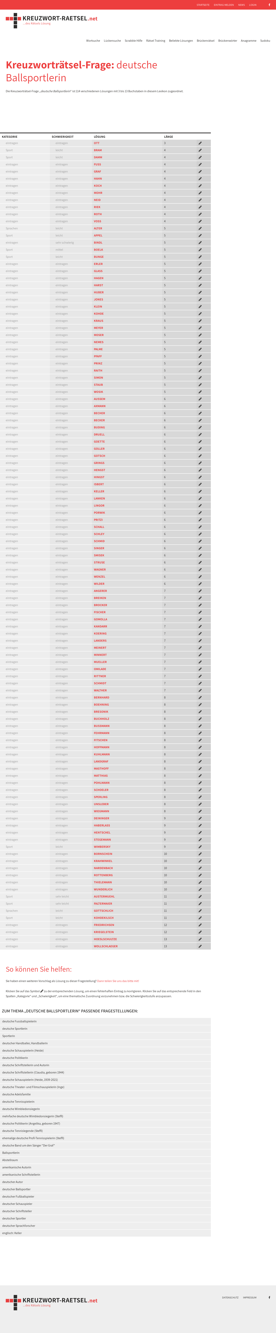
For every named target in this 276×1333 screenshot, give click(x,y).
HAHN (98, 179)
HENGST (99, 470)
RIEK (97, 207)
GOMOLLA (100, 619)
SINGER (99, 548)
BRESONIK (101, 712)
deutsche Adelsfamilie (16, 1094)
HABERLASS (102, 825)
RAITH (98, 370)
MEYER (98, 328)
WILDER (99, 584)
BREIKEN (100, 598)
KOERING (100, 633)
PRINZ (98, 363)
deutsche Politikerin (15, 1058)
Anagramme (248, 41)
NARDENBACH (103, 868)
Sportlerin (8, 1036)
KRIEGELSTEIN (104, 932)
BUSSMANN (102, 726)
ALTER (98, 228)
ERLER (98, 264)
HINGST (99, 477)
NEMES (99, 342)
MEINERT (100, 648)
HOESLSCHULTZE (105, 939)
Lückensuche (112, 41)
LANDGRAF (101, 761)
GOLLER (99, 449)
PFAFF (98, 356)
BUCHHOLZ (101, 719)
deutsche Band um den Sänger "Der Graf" (28, 1145)
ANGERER (100, 591)
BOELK (98, 250)
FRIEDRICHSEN (104, 925)
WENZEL (99, 577)
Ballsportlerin (11, 1153)
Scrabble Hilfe (133, 41)
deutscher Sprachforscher (18, 1226)
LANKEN (99, 498)
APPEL (98, 235)
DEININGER (101, 818)
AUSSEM (99, 399)
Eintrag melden (224, 5)
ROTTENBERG (103, 875)
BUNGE (99, 257)
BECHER (99, 413)
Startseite (203, 5)
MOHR (98, 193)
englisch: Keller (12, 1233)
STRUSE (99, 562)
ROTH (98, 214)
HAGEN (99, 278)
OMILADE (100, 669)
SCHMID (99, 541)
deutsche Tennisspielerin (18, 1102)
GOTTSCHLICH (103, 911)
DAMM (98, 157)
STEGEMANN (102, 840)
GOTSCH (99, 456)
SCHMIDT (100, 683)
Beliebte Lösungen (181, 41)
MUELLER (100, 662)
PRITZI (98, 520)
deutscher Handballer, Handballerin (25, 1043)
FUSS (97, 164)
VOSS (97, 221)
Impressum (249, 1297)
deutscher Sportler (14, 1218)
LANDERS (100, 641)
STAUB (98, 385)
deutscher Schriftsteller (17, 1211)
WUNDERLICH (103, 889)
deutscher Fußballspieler (18, 1196)
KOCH (98, 186)
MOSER (99, 335)
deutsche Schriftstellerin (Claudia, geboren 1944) (33, 1072)
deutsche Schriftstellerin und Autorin (25, 1065)
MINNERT (100, 655)
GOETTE (99, 442)
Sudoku (265, 41)
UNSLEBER (101, 804)
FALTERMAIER (103, 904)
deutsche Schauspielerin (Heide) (23, 1050)
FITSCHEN (101, 740)
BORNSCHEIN (103, 854)
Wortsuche (93, 41)
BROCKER (100, 605)
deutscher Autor (12, 1182)
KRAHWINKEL (103, 861)
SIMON (98, 378)
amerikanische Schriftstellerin (21, 1175)
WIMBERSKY (102, 847)
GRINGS (99, 463)
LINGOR (99, 506)
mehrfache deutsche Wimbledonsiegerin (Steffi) (32, 1116)
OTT (96, 143)
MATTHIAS (101, 776)
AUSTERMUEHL (104, 896)
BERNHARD (101, 697)
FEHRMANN (101, 733)
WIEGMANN (101, 811)
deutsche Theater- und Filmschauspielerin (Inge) (33, 1087)
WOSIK (98, 392)
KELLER (99, 491)
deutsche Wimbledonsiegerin (21, 1109)
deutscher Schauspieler (17, 1204)
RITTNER (100, 676)
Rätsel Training (155, 41)
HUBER (99, 292)
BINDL (98, 243)
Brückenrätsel (205, 41)
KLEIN (98, 306)
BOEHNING (101, 705)
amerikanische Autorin (16, 1167)
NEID (97, 200)
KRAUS (98, 321)
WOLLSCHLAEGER (106, 946)
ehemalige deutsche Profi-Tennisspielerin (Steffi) (33, 1138)
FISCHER (100, 612)
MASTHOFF (101, 768)
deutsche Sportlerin (14, 1029)
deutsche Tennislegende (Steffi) (22, 1131)
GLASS (98, 271)
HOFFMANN (101, 747)
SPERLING (101, 797)
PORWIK (99, 513)
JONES (98, 299)
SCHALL (99, 527)
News (241, 5)
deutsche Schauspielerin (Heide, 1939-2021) (30, 1080)
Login (252, 5)
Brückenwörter (227, 41)
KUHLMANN (102, 754)
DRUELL (99, 434)
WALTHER (100, 690)
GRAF (97, 171)
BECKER (99, 420)
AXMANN (100, 406)
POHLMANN (102, 783)
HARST (98, 285)
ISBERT (99, 484)
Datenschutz (230, 1297)
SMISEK (99, 555)
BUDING (99, 427)
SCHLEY (99, 534)
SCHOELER (101, 790)
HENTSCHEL (102, 832)
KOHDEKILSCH (104, 918)
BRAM (98, 150)
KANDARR (100, 626)
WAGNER (100, 569)
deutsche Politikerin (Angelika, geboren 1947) (31, 1123)
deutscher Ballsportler (16, 1189)
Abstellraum (10, 1160)
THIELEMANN (103, 882)
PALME (98, 349)
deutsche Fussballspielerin (19, 1021)
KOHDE (99, 314)
